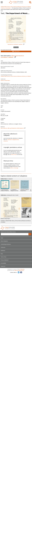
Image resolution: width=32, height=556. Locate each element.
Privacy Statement (4, 260)
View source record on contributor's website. (12, 56)
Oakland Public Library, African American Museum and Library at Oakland (16, 6)
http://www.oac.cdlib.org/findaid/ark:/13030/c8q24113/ (12, 128)
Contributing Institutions (6, 244)
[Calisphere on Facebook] (21, 272)
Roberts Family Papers (6, 8)
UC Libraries (21, 269)
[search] (30, 2)
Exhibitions (3, 250)
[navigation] (2, 2)
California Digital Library (19, 270)
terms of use (13, 154)
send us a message (14, 168)
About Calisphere (4, 241)
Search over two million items (8, 232)
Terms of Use (3, 257)
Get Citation (16, 47)
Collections (3, 247)
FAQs (2, 253)
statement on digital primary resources (11, 140)
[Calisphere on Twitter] (18, 272)
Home (2, 238)
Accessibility (3, 263)
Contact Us (3, 266)
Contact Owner (16, 51)
